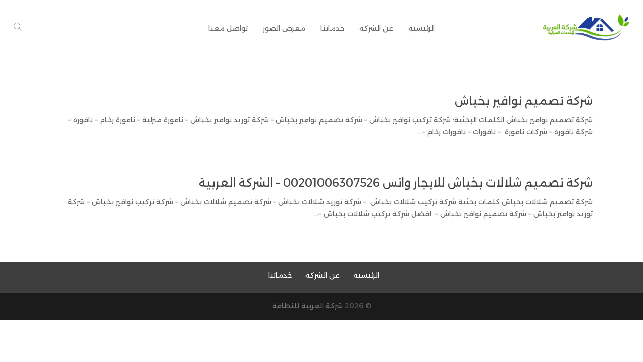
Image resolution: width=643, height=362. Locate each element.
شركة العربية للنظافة (307, 305)
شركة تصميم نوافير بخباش (524, 101)
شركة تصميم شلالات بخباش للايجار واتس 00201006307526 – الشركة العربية (396, 183)
